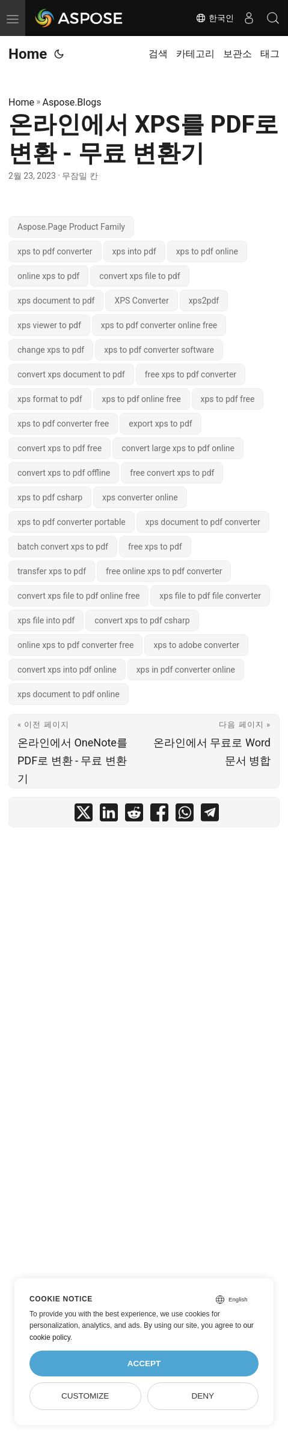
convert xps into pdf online (67, 669)
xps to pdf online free (141, 399)
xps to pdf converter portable (71, 522)
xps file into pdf (46, 620)
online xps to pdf (48, 276)
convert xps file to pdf (139, 276)
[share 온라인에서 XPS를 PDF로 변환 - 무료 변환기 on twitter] (84, 815)
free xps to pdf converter (190, 374)
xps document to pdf (55, 300)
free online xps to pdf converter (164, 571)
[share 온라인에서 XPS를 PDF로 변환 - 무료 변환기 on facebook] (159, 815)
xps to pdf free (228, 399)
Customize (85, 1395)
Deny (203, 1395)
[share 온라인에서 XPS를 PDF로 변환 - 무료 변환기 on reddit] (134, 815)
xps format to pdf (49, 399)
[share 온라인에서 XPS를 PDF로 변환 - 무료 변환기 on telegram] (210, 815)
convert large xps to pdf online (177, 448)
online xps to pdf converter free (75, 645)
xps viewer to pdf (49, 325)
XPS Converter (141, 300)
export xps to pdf (160, 423)
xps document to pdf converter (203, 522)
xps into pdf (134, 251)
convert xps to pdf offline (63, 473)
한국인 (214, 18)
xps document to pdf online (68, 694)
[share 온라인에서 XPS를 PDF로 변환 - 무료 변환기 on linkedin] (109, 815)
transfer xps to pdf (51, 571)
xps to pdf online (207, 251)
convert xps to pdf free (59, 448)
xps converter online (140, 497)
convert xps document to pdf (71, 374)
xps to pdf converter (55, 251)
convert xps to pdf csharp (141, 620)
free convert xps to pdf (172, 473)
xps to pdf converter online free (159, 325)
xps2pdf (204, 300)
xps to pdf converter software (159, 350)
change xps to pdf (50, 350)
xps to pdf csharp (49, 497)
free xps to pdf (155, 546)
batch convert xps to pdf (62, 546)
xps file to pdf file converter (210, 596)
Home (27, 54)
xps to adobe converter (196, 645)
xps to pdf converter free (63, 423)
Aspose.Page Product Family (71, 227)
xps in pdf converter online (185, 669)
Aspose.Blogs (72, 102)
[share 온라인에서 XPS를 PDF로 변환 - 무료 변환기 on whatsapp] (185, 815)
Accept (144, 1363)
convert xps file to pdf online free (78, 596)
